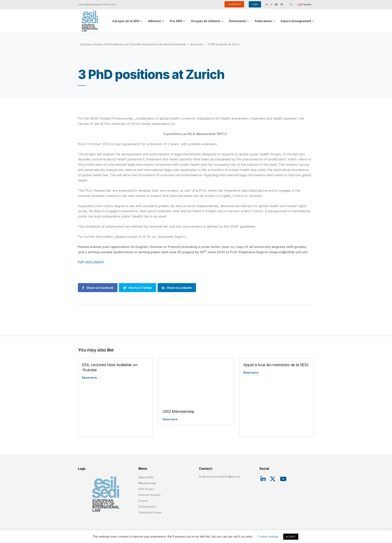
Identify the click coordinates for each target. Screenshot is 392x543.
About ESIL (146, 477)
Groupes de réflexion (205, 21)
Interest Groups (149, 494)
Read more (89, 377)
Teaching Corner (150, 512)
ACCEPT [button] (291, 536)
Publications (263, 21)
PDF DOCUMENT (91, 262)
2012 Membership (178, 411)
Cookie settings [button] (268, 536)
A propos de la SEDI (125, 21)
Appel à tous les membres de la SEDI (275, 364)
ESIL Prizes (146, 489)
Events (143, 500)
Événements (237, 21)
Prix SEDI (176, 21)
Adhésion (154, 21)
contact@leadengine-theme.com (97, 4)
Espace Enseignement (296, 21)
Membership (147, 483)
